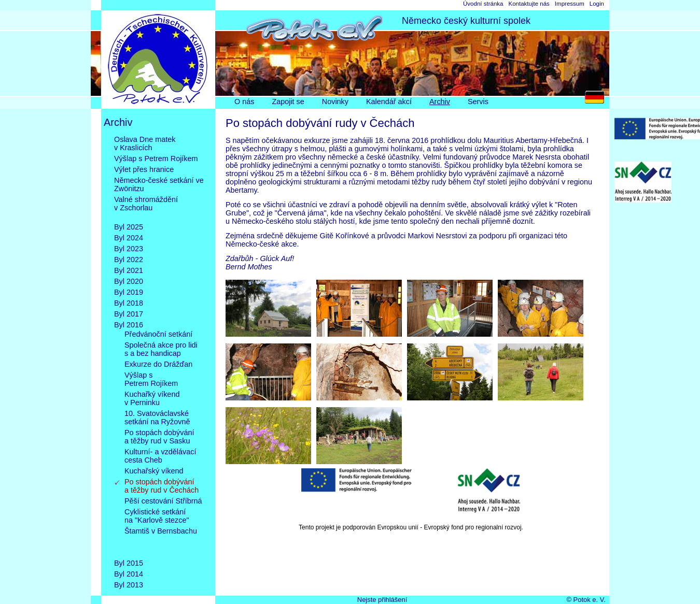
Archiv (439, 101)
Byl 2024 (128, 238)
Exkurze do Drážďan (158, 364)
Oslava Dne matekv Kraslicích (144, 143)
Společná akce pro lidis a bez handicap (161, 349)
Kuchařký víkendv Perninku (151, 398)
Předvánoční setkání (158, 334)
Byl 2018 (128, 303)
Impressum (569, 4)
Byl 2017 (128, 314)
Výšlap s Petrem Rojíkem (156, 158)
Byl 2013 (128, 585)
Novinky (335, 101)
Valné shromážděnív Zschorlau (146, 207)
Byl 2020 (128, 281)
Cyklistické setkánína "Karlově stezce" (156, 516)
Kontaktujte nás (528, 4)
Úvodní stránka (483, 4)
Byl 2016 (128, 325)
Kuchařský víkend (154, 471)
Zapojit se (288, 101)
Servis (478, 101)
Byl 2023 (128, 249)
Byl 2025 (128, 227)
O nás (244, 101)
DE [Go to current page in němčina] (597, 100)
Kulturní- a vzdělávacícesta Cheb (160, 456)
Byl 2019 (128, 292)
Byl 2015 (128, 563)
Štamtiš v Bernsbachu (160, 539)
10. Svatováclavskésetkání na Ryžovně (157, 417)
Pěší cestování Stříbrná (163, 501)
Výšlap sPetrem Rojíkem (151, 379)
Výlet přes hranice (144, 169)
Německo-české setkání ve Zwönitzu (159, 184)
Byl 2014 (128, 574)
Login (597, 4)
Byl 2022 (128, 259)
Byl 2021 (128, 270)
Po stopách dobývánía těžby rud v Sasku (159, 436)
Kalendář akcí (389, 101)
